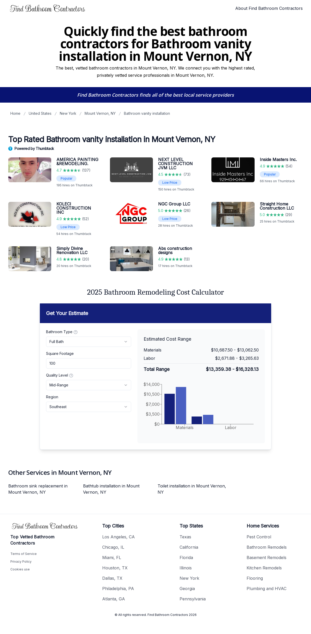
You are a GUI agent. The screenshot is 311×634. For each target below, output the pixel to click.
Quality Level (59, 375)
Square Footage (60, 353)
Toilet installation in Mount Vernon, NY (192, 489)
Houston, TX (115, 567)
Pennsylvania (193, 598)
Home (15, 113)
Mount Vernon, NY (100, 113)
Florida (186, 557)
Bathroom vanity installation (147, 113)
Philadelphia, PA (118, 588)
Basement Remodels (266, 557)
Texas (185, 536)
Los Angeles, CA (118, 536)
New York (68, 113)
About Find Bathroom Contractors (269, 8)
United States (40, 113)
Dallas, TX (112, 578)
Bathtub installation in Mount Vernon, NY (111, 489)
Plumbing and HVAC (266, 588)
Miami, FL (111, 557)
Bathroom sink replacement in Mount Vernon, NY (38, 489)
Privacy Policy (21, 561)
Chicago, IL (113, 547)
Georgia (187, 588)
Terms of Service (23, 554)
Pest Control (259, 536)
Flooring (255, 578)
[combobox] (88, 342)
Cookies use (20, 569)
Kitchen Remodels (264, 567)
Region (52, 397)
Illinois (186, 567)
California (189, 547)
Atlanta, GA (113, 598)
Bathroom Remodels (267, 547)
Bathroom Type (62, 331)
